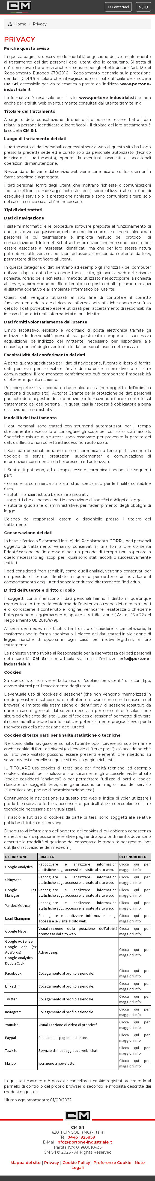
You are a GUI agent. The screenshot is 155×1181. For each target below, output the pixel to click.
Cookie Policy (76, 1162)
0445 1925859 (81, 1137)
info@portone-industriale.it (84, 1142)
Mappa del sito (26, 1162)
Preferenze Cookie (112, 1162)
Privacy (40, 24)
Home (20, 24)
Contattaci (118, 7)
